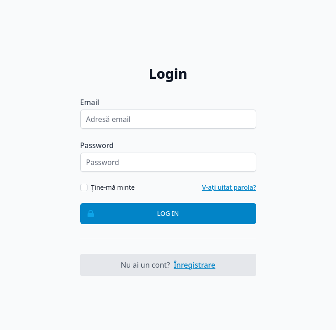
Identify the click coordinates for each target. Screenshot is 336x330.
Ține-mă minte (113, 187)
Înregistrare (194, 265)
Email (89, 102)
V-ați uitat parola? (229, 187)
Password (97, 145)
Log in (130, 214)
